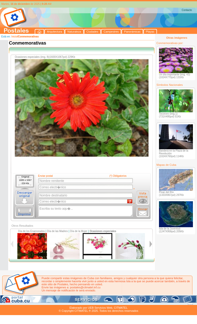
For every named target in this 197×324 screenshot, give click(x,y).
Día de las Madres (57, 231)
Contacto (187, 10)
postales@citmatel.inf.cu (85, 287)
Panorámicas (82, 301)
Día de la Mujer (79, 231)
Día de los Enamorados (31, 231)
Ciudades (48, 301)
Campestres (63, 301)
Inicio (14, 36)
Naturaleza (33, 301)
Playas (96, 301)
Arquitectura (16, 301)
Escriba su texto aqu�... (86, 211)
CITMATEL (121, 307)
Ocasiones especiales (103, 231)
